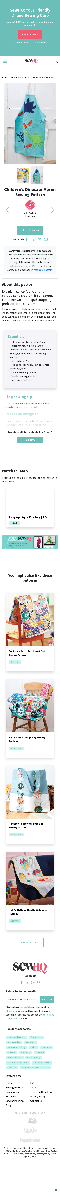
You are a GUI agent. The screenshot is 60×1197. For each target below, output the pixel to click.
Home (5, 77)
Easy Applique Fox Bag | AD (28, 517)
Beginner (15, 662)
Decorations (36, 1037)
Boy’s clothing (15, 1057)
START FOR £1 (30, 34)
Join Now (30, 440)
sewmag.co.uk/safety (40, 270)
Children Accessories (18, 1062)
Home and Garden (16, 1037)
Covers (11, 1052)
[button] (52, 210)
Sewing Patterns (20, 77)
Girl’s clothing (33, 1057)
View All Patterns (30, 942)
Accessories (17, 748)
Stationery (25, 1052)
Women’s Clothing (16, 1047)
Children (40, 1052)
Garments (46, 1047)
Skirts (33, 1047)
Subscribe (47, 999)
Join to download (30, 230)
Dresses (12, 1067)
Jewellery (30, 1042)
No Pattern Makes (42, 1062)
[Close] (56, 1190)
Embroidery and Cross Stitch (35, 1067)
